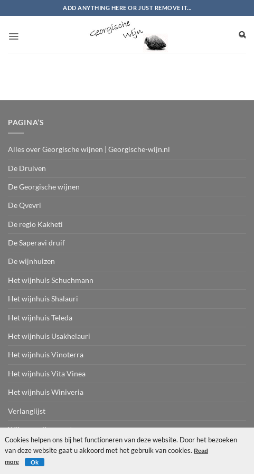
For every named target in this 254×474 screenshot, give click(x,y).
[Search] (242, 34)
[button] (13, 33)
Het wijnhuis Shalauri (43, 298)
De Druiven (27, 168)
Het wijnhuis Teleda (40, 317)
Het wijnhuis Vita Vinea (47, 373)
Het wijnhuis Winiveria (45, 391)
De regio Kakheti (35, 224)
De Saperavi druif (36, 242)
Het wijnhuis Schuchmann (50, 280)
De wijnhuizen (31, 261)
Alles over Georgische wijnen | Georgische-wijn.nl (89, 149)
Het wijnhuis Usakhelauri (49, 335)
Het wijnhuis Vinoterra (45, 354)
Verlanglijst (26, 410)
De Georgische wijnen (44, 186)
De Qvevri (24, 205)
